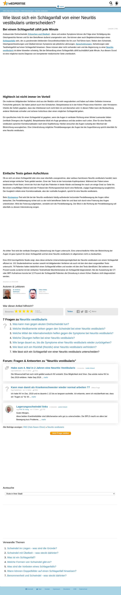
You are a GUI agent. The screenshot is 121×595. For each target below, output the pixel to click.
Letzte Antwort (90, 368)
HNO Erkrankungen (27, 11)
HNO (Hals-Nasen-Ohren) (11, 11)
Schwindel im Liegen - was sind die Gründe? (32, 548)
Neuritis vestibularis (41, 11)
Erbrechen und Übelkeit (39, 34)
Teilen (70, 311)
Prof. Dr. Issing (24, 409)
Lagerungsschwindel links (32, 406)
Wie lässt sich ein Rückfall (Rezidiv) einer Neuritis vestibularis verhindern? (55, 347)
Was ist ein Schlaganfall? (21, 557)
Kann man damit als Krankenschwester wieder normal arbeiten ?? (50, 387)
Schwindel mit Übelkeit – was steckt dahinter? (32, 552)
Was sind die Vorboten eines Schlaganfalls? (31, 566)
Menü (60, 6)
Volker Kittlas (43, 289)
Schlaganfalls (9, 41)
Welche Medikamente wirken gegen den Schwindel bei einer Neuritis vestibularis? (59, 328)
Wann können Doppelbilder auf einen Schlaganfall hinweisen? (41, 571)
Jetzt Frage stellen (60, 433)
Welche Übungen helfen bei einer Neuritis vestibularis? (44, 338)
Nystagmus (13, 197)
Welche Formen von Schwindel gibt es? (29, 562)
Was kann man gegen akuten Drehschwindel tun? (41, 324)
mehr (46, 377)
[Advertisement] (40, 68)
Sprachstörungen (84, 44)
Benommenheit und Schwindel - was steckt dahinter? (37, 575)
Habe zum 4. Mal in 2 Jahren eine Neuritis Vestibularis (43, 367)
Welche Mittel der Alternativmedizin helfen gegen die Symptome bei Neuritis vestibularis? (63, 333)
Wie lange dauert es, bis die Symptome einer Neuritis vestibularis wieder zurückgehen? (62, 342)
